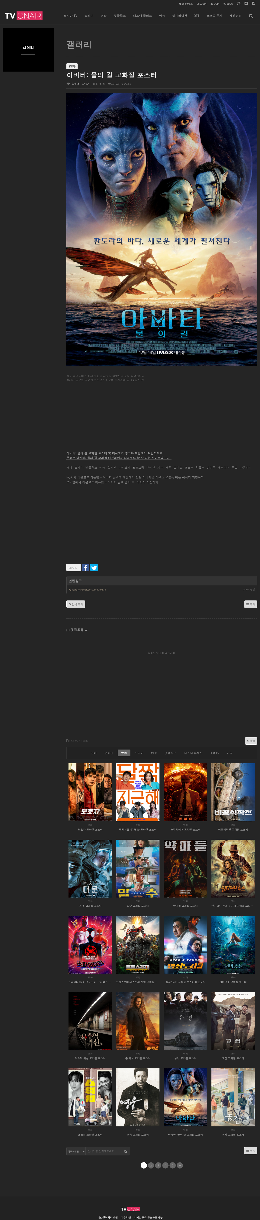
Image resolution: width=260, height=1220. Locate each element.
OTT (196, 19)
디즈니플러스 (193, 733)
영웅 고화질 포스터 (138, 1115)
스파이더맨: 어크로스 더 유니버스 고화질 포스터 (90, 962)
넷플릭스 (120, 19)
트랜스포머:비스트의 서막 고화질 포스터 (137, 962)
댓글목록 (77, 610)
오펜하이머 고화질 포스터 (185, 809)
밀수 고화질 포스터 (138, 886)
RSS (251, 721)
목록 (250, 584)
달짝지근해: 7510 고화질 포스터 (138, 809)
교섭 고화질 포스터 (233, 1038)
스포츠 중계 (214, 19)
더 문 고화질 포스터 (90, 886)
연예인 (109, 733)
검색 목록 (76, 584)
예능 (162, 19)
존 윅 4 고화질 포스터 (137, 1038)
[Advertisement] (161, 395)
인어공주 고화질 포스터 (233, 962)
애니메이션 (179, 19)
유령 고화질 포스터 (185, 1038)
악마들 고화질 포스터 (185, 886)
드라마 (88, 19)
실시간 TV (70, 19)
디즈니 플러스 (142, 19)
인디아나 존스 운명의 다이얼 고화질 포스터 (233, 886)
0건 (85, 83)
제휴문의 (236, 19)
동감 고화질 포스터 (233, 1115)
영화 (104, 19)
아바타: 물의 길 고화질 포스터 (185, 1115)
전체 (94, 733)
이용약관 (126, 1197)
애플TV (214, 733)
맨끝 (180, 1146)
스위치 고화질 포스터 (90, 1115)
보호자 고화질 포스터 (90, 809)
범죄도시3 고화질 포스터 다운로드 (185, 962)
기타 (230, 733)
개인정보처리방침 (107, 1197)
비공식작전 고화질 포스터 (233, 809)
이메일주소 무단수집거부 (148, 1197)
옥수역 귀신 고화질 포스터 (90, 1038)
